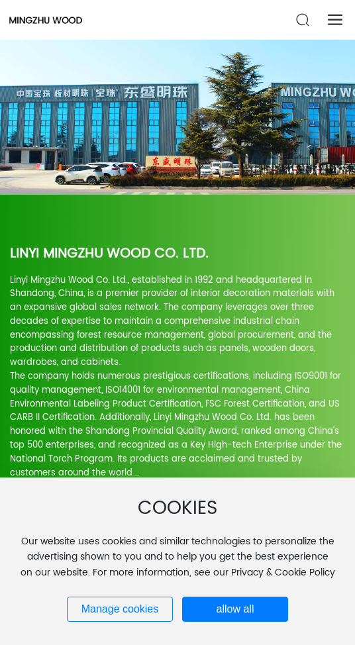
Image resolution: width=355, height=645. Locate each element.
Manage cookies (120, 609)
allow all (235, 609)
